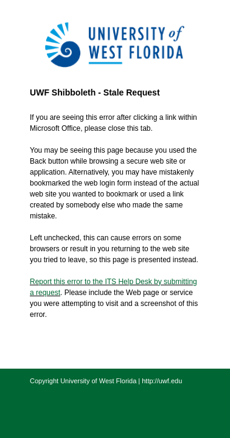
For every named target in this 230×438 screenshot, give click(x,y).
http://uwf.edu (162, 380)
